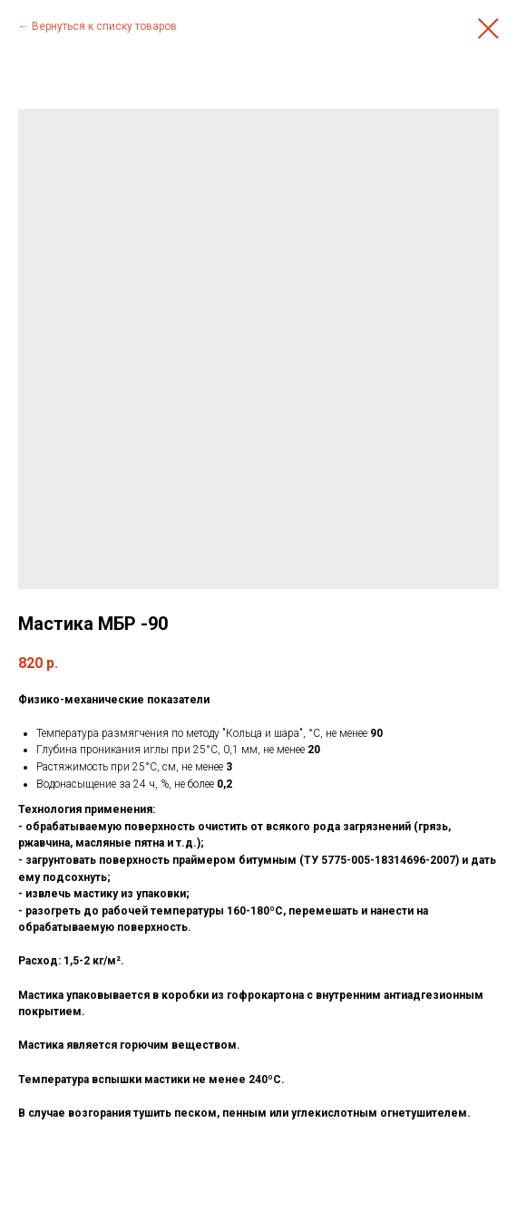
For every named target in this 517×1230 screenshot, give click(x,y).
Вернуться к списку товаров (104, 26)
